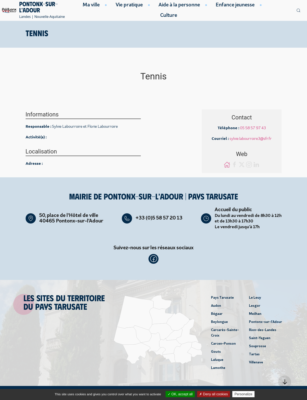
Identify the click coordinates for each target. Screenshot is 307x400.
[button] (284, 381)
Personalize (243, 394)
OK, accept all (180, 394)
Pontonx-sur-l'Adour (265, 322)
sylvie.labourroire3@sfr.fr (251, 139)
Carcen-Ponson (223, 344)
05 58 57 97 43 (253, 128)
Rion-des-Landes (262, 330)
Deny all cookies (213, 394)
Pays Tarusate (222, 298)
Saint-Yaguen (259, 338)
